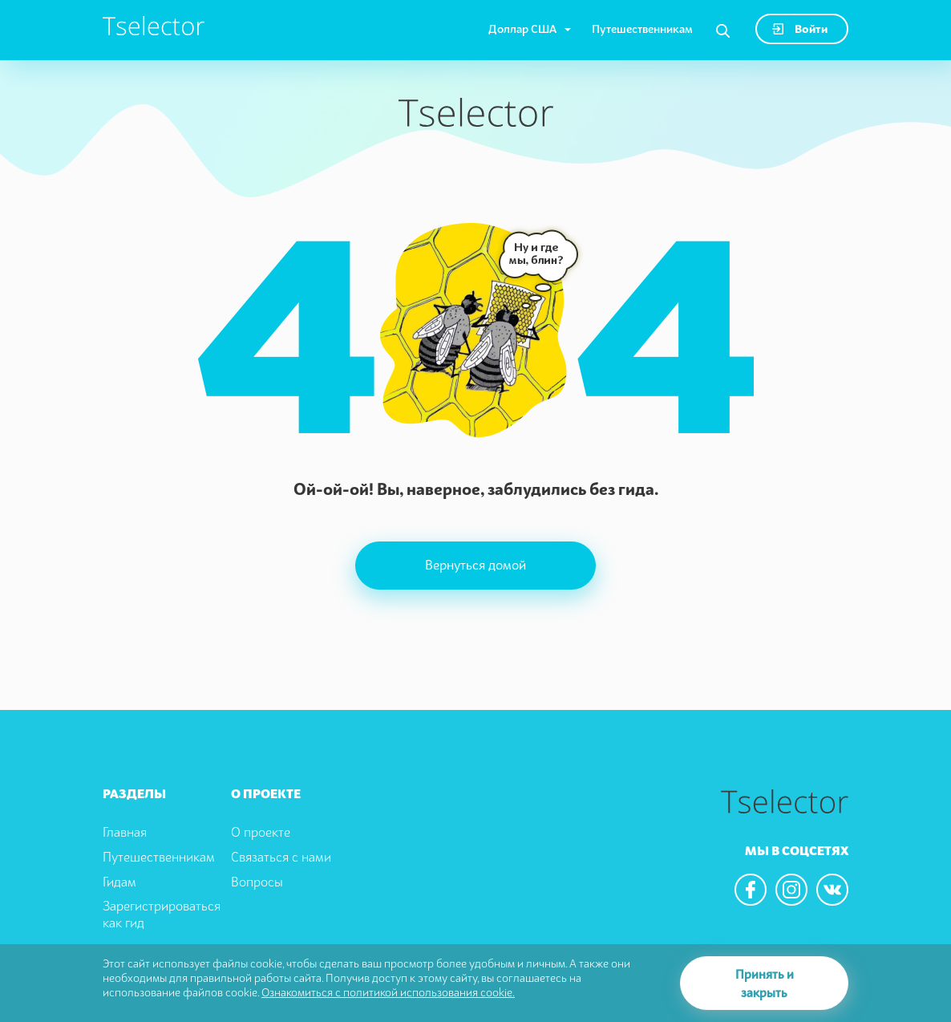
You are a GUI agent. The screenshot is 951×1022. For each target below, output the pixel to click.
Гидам (119, 882)
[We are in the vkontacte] (832, 890)
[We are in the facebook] (750, 890)
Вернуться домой (475, 565)
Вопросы (257, 882)
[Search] (723, 31)
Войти (800, 28)
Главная (125, 832)
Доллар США (522, 28)
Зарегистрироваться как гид (162, 914)
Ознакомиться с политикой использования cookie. (388, 992)
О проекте (260, 832)
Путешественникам (642, 28)
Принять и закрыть (764, 983)
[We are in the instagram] (791, 890)
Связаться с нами (281, 857)
